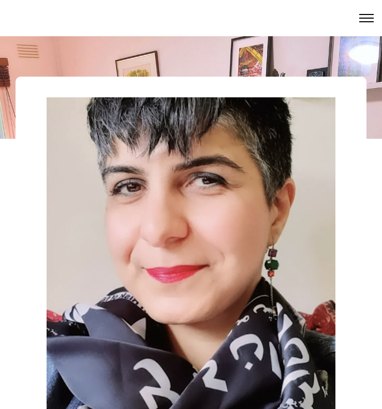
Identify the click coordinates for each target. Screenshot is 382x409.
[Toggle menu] (366, 18)
